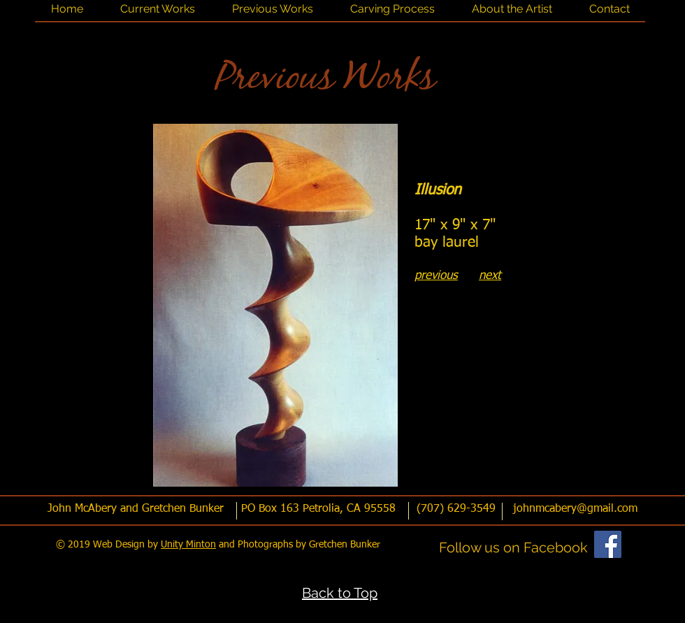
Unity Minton (188, 545)
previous (436, 276)
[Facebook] (607, 544)
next (490, 276)
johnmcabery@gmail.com (575, 509)
